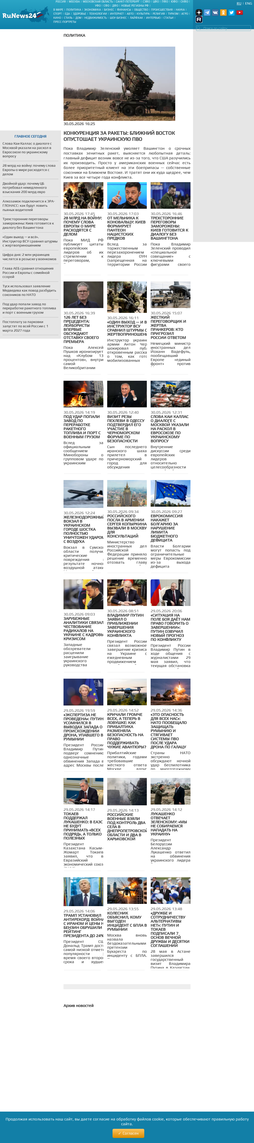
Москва (74, 1)
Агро (184, 13)
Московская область (98, 1)
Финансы (124, 9)
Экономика (92, 9)
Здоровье (79, 13)
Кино (57, 17)
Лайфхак (136, 17)
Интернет (117, 13)
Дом (78, 17)
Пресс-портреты (64, 21)
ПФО (165, 1)
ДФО (115, 5)
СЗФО (146, 1)
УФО (98, 5)
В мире (58, 9)
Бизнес (109, 9)
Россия (61, 1)
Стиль (68, 17)
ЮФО (174, 1)
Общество (141, 9)
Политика (73, 9)
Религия (159, 13)
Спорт (57, 13)
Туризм (173, 13)
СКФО (184, 1)
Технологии (98, 13)
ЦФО (156, 1)
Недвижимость (95, 17)
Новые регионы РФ (135, 5)
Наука (180, 9)
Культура (143, 13)
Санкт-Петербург (128, 1)
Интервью (153, 17)
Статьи (168, 17)
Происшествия (162, 9)
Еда (67, 13)
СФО (106, 5)
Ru (239, 3)
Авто (130, 13)
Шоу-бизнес (118, 17)
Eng (248, 3)
